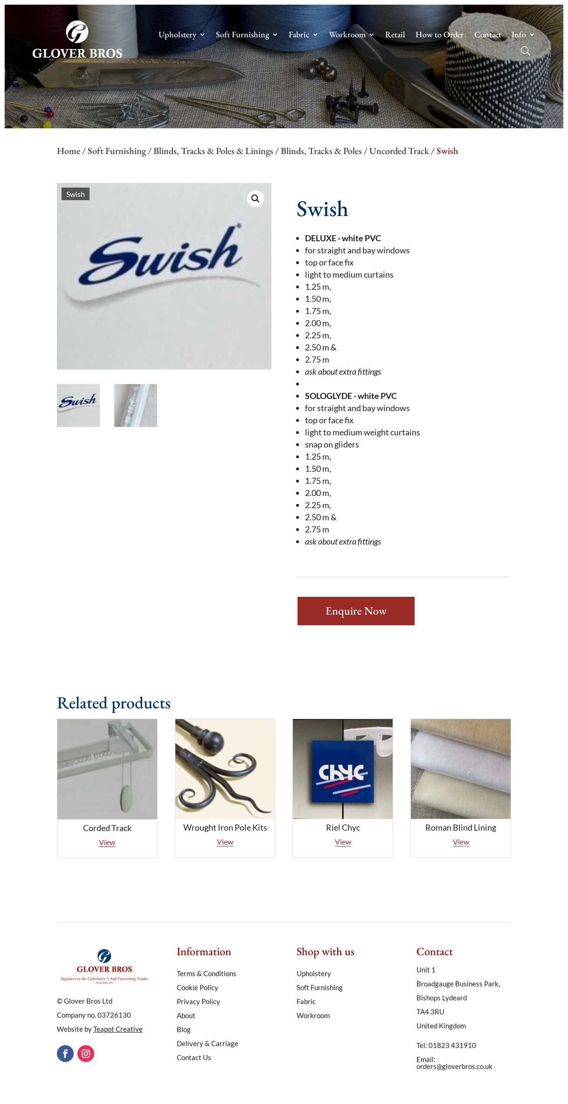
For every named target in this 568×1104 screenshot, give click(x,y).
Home (68, 151)
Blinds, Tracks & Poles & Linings (213, 151)
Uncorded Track (399, 151)
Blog (184, 1030)
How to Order (440, 35)
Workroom (347, 35)
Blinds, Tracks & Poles (321, 151)
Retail (395, 35)
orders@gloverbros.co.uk (454, 1066)
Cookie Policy (197, 988)
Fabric (299, 35)
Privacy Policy (198, 1002)
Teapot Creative (118, 1029)
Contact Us (194, 1058)
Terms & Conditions (206, 974)
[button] (255, 198)
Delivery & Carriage (207, 1044)
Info (519, 35)
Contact (487, 35)
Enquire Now (356, 610)
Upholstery (177, 35)
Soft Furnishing (242, 35)
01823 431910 (452, 1045)
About (186, 1016)
